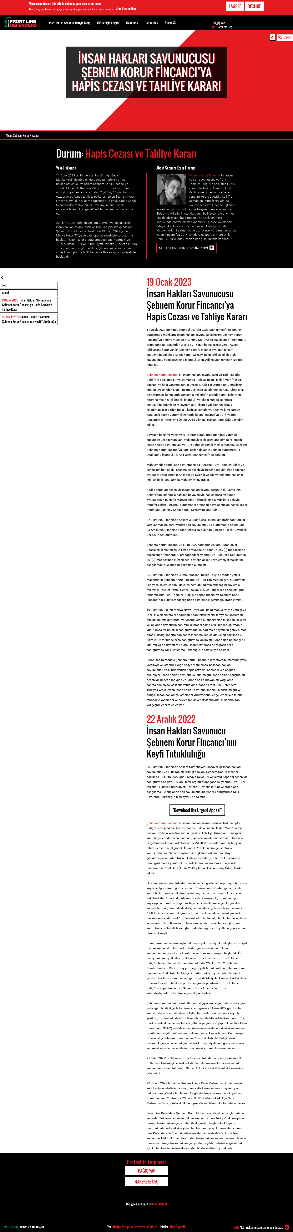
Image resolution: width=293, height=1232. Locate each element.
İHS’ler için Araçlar (108, 23)
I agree (235, 6)
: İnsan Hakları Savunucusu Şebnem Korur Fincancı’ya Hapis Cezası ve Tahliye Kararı (27, 305)
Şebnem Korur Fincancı (204, 176)
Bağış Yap (219, 23)
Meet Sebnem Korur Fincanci (183, 249)
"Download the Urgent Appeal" (197, 810)
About (5, 293)
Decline (254, 6)
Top (4, 285)
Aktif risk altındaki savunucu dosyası (259, 1227)
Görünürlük (151, 23)
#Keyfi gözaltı (177, 1226)
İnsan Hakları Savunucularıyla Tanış (69, 23)
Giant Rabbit (159, 1204)
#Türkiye (151, 1226)
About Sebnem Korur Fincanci (22, 136)
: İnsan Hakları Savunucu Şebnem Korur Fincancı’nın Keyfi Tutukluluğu (29, 319)
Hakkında (132, 23)
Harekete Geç (224, 27)
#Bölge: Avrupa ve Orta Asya (128, 1226)
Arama (170, 22)
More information (125, 8)
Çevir (287, 37)
